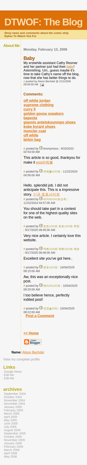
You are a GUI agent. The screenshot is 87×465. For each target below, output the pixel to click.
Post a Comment (40, 316)
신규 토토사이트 (46, 194)
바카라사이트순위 (54, 199)
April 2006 (10, 453)
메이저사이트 (52, 285)
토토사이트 (50, 226)
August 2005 (12, 430)
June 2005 (11, 423)
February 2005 (13, 410)
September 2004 (15, 393)
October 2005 (13, 436)
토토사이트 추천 (68, 226)
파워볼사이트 (52, 171)
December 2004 (14, 403)
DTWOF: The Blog (43, 22)
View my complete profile (21, 359)
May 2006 (10, 456)
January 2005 (13, 407)
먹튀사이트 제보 (68, 249)
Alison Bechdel (33, 352)
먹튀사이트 (50, 249)
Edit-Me (9, 375)
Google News (13, 371)
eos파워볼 (44, 162)
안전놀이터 (50, 308)
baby (70, 66)
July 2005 (10, 426)
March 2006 (11, 450)
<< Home (31, 333)
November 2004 (14, 400)
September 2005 (15, 433)
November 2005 (14, 440)
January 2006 (13, 443)
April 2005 (10, 417)
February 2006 (13, 446)
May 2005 (10, 420)
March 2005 (11, 413)
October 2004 (13, 397)
